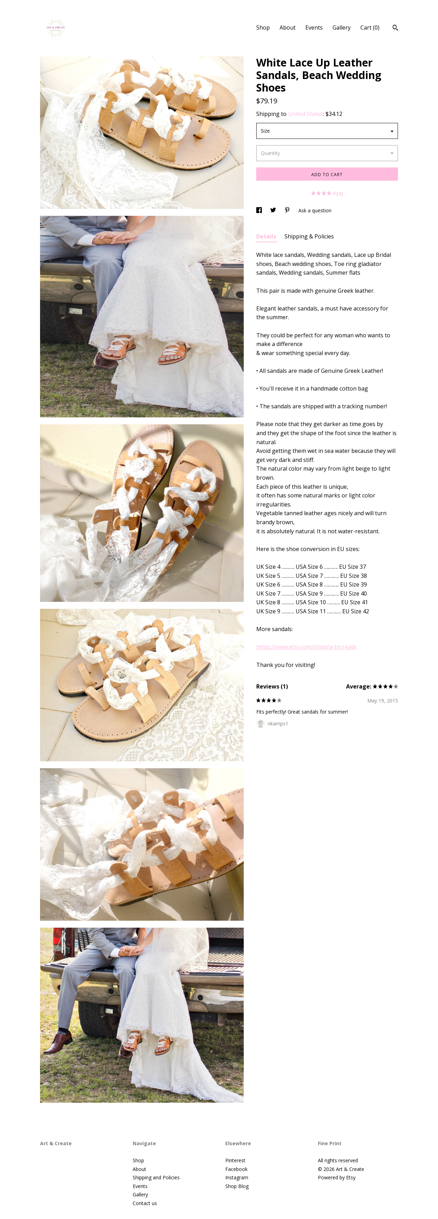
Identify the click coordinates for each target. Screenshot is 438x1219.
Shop (263, 27)
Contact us (145, 1203)
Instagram (236, 1177)
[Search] (395, 28)
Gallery (342, 27)
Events (314, 27)
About (288, 27)
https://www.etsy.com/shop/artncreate (306, 647)
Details (266, 236)
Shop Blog (237, 1186)
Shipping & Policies (309, 236)
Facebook (236, 1169)
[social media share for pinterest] (287, 210)
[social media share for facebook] (259, 210)
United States (305, 114)
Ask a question (314, 210)
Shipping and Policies (156, 1177)
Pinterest (235, 1160)
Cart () (370, 27)
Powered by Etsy (336, 1177)
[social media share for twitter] (273, 210)
